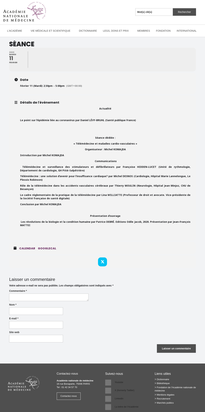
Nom (12, 304)
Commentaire (18, 290)
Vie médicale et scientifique (52, 30)
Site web (14, 332)
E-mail (13, 318)
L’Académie (16, 30)
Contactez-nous (68, 396)
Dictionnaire (88, 30)
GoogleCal (47, 248)
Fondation (163, 30)
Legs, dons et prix (117, 30)
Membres (143, 30)
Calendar (27, 248)
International (188, 30)
